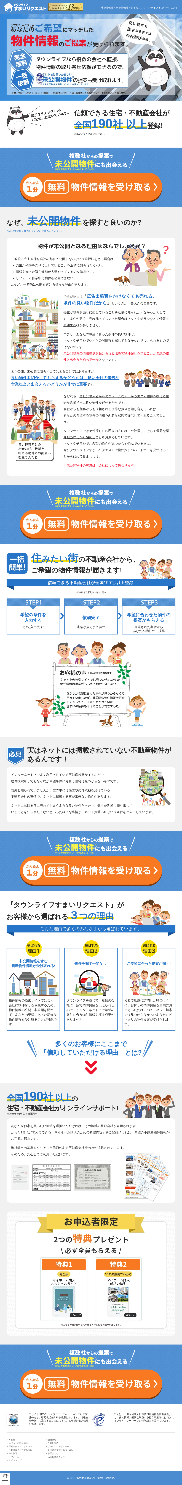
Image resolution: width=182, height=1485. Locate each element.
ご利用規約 (53, 1443)
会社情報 (52, 1440)
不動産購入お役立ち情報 (20, 1450)
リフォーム (14, 1457)
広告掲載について (56, 1457)
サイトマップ (15, 1460)
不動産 (12, 1440)
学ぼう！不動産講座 (18, 1443)
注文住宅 (13, 1453)
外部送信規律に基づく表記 (60, 1450)
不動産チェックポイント (20, 1446)
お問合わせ (53, 1453)
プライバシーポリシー (58, 1446)
